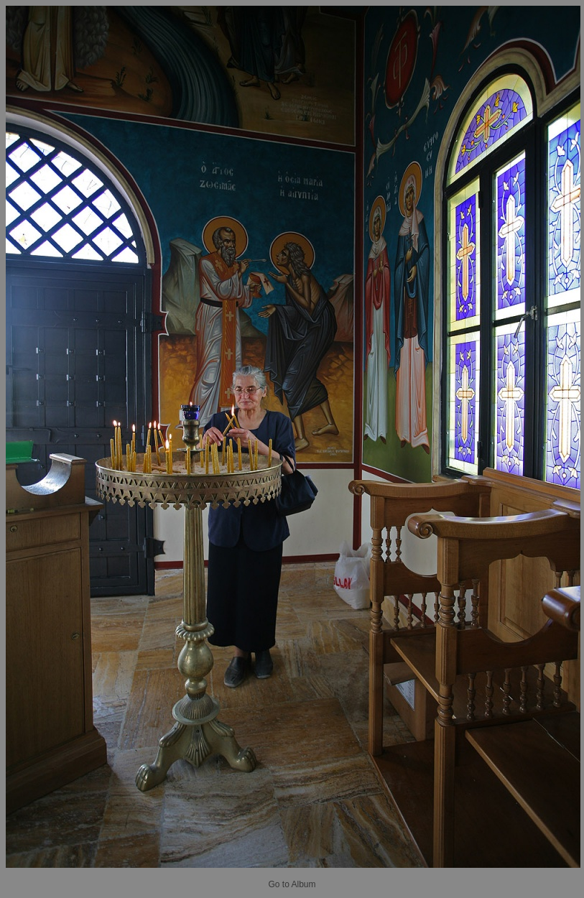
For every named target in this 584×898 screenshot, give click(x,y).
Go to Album (291, 884)
